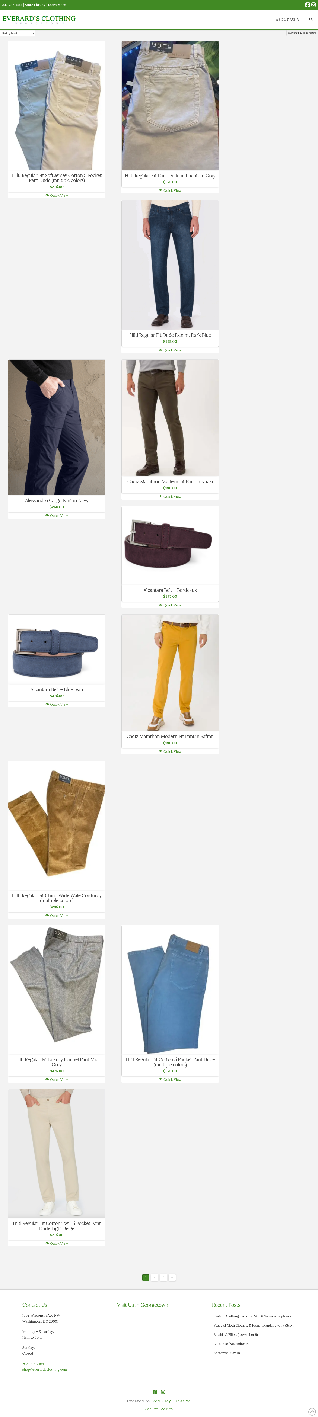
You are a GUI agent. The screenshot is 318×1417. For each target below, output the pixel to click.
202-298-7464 (33, 1364)
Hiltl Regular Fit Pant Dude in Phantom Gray (170, 175)
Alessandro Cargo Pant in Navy (56, 500)
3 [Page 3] (163, 1277)
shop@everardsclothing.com (44, 1369)
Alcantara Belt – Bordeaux (170, 590)
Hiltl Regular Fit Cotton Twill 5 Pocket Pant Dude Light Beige (57, 1225)
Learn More (57, 5)
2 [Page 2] (154, 1277)
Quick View (56, 195)
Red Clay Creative (171, 1400)
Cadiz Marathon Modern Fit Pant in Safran (170, 736)
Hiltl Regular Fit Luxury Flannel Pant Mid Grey (56, 1062)
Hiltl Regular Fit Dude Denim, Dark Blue (170, 335)
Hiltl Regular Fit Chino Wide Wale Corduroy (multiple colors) (57, 898)
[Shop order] (17, 33)
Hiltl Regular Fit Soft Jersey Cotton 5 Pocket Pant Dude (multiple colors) (57, 177)
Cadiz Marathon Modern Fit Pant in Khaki (170, 481)
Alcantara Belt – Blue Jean (56, 689)
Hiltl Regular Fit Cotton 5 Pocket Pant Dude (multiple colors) (170, 1062)
